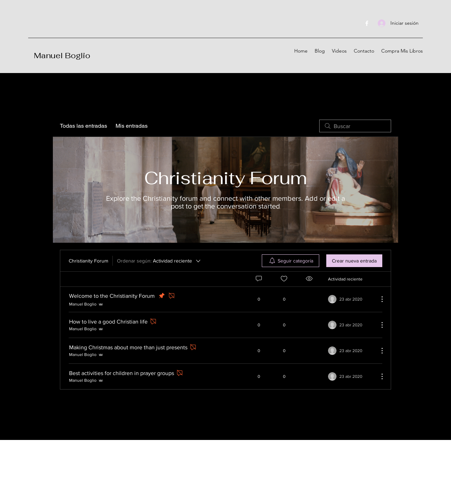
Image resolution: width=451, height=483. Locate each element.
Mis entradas (132, 125)
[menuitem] (290, 260)
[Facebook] (366, 23)
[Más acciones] (378, 299)
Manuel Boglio (62, 55)
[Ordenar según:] (159, 260)
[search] (355, 126)
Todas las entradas (83, 125)
